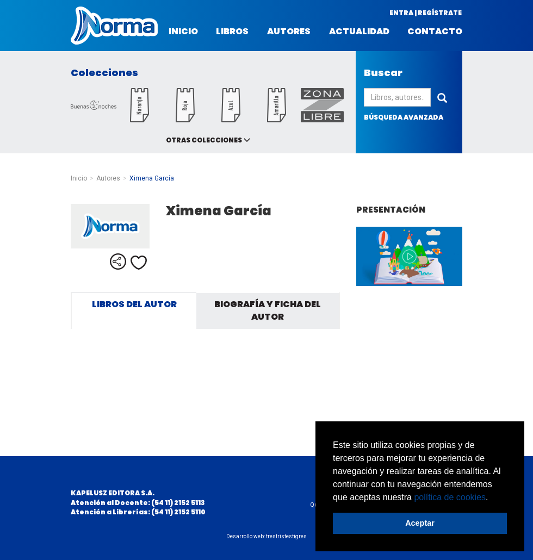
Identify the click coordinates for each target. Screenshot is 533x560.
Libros (232, 31)
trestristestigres (286, 536)
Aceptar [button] (420, 523)
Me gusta (139, 263)
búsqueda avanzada (403, 117)
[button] (492, 498)
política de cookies (450, 497)
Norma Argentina (114, 26)
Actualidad (359, 31)
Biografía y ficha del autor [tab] (267, 310)
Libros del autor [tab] (134, 304)
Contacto (434, 31)
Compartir (118, 261)
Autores (289, 31)
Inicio (183, 31)
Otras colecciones (204, 140)
